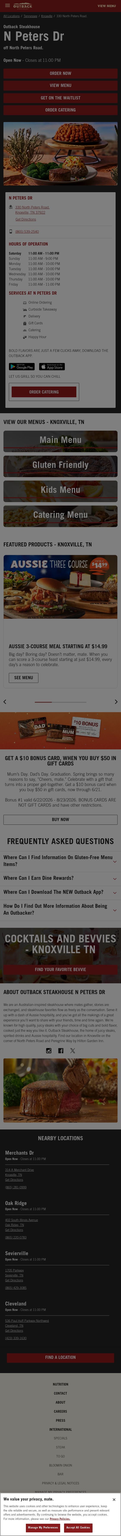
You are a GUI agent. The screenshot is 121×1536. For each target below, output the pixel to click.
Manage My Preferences (43, 1528)
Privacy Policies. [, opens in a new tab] (60, 1519)
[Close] (114, 1500)
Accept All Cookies (78, 1528)
